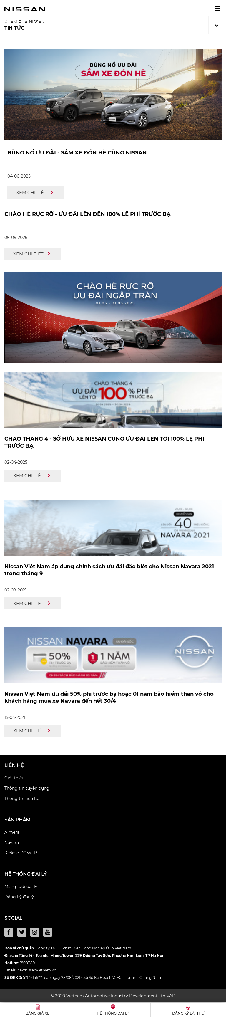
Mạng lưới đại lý (20, 886)
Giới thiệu (14, 778)
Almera (11, 832)
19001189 (27, 963)
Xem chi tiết (34, 192)
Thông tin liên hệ (21, 798)
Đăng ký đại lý (19, 897)
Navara (11, 842)
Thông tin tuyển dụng (26, 788)
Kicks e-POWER (20, 852)
